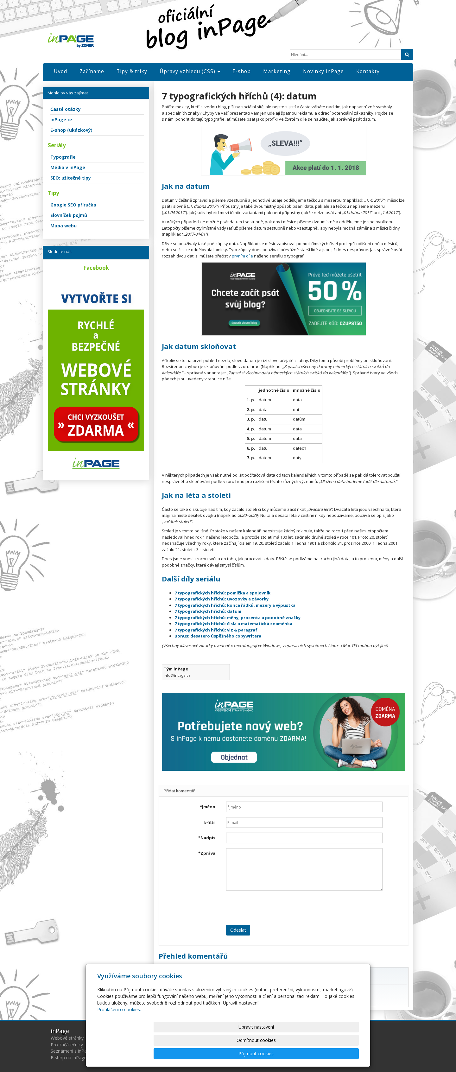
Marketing (277, 71)
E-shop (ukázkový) (71, 130)
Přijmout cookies (334, 1053)
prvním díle (242, 256)
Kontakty (368, 71)
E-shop (241, 71)
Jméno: (208, 806)
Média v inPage (67, 167)
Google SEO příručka (73, 205)
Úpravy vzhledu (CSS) (190, 71)
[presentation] (274, 907)
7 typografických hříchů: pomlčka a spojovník (222, 593)
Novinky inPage (323, 71)
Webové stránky (67, 1038)
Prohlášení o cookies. (119, 1036)
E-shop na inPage (68, 1058)
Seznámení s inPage (71, 1051)
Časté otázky (65, 109)
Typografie (63, 157)
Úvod (60, 71)
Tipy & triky (132, 71)
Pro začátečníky (67, 1045)
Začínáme (91, 71)
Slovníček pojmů (68, 215)
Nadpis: (207, 837)
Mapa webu (63, 226)
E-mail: (210, 822)
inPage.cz (61, 120)
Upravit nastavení (231, 1053)
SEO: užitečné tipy (70, 178)
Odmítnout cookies (282, 1053)
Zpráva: (207, 853)
